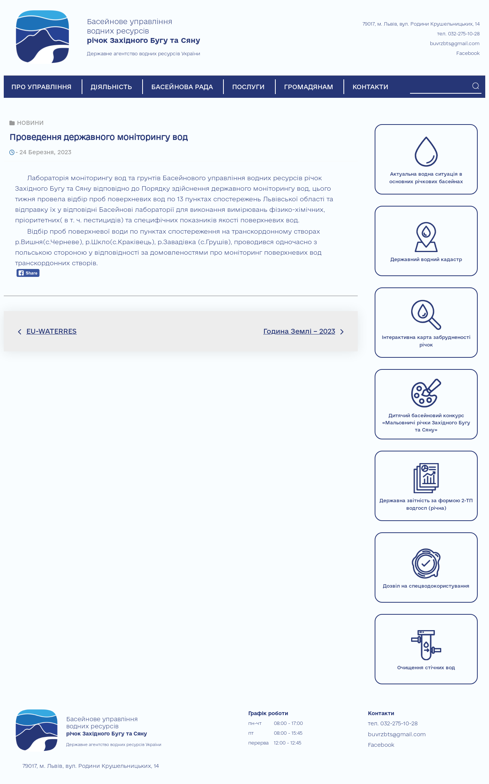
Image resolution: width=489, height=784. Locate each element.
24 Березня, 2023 (44, 151)
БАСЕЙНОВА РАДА (182, 86)
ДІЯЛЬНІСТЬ (111, 86)
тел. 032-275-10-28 (458, 33)
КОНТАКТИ (370, 86)
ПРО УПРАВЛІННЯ (41, 86)
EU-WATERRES (51, 330)
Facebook (468, 53)
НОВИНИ (30, 122)
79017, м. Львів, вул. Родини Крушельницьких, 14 (421, 23)
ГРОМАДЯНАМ (308, 86)
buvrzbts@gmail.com (455, 43)
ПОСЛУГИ (248, 86)
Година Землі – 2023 (299, 330)
